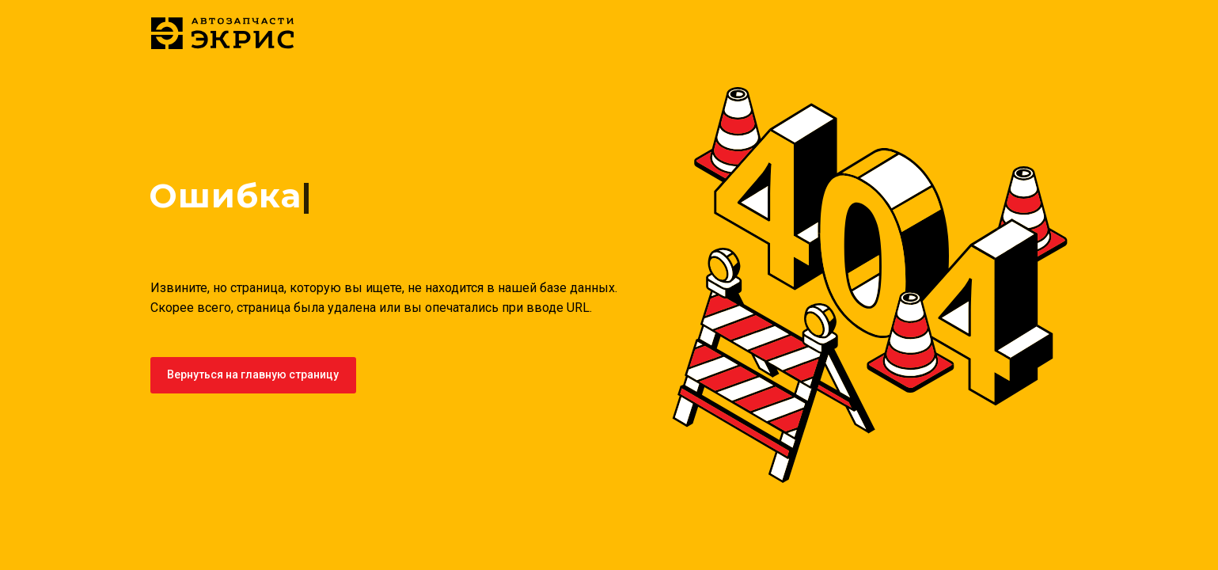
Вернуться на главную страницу (253, 374)
